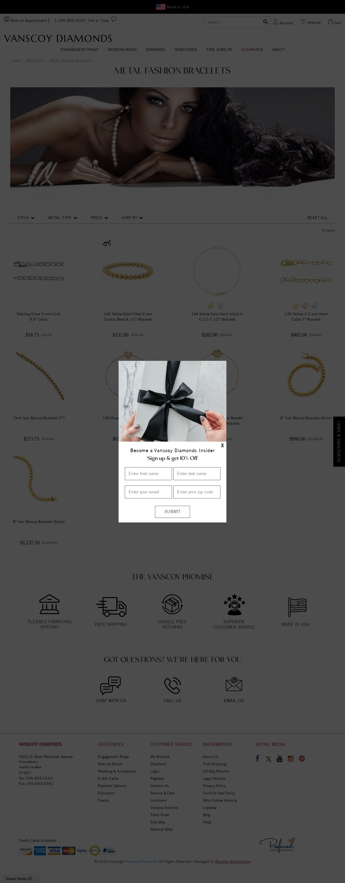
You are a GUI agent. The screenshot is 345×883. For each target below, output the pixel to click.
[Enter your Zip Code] (196, 492)
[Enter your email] (148, 492)
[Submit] (172, 512)
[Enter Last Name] (196, 473)
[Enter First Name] (148, 473)
